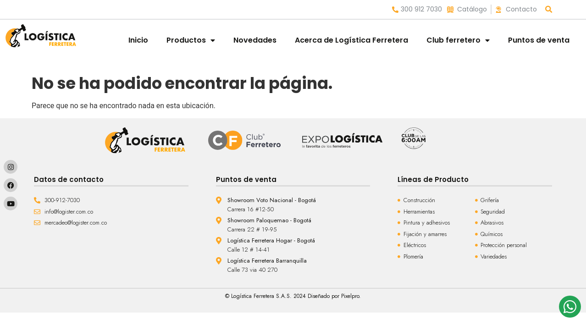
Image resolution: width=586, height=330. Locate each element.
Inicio (138, 40)
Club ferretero (458, 40)
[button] (549, 9)
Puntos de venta (538, 40)
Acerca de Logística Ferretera (351, 40)
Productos (190, 40)
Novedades (254, 40)
